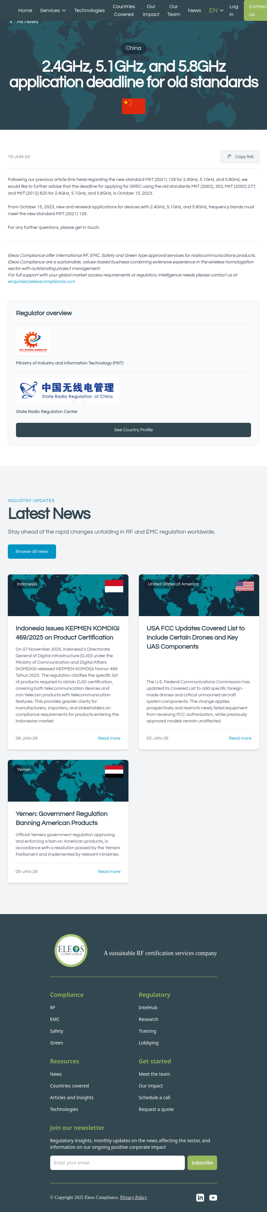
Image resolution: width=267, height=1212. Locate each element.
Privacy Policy (133, 1197)
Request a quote (156, 1109)
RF (52, 1007)
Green (56, 1043)
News (194, 10)
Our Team (173, 10)
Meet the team (154, 1074)
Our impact (151, 1086)
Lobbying (149, 1043)
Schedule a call (155, 1097)
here (81, 179)
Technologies (89, 10)
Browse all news (32, 551)
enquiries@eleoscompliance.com (41, 281)
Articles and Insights (72, 1097)
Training (147, 1031)
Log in (234, 10)
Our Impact (151, 10)
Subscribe (202, 1163)
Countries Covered (124, 10)
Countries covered (69, 1086)
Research (148, 1019)
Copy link (240, 157)
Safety (56, 1031)
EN (216, 10)
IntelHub (148, 1007)
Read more (109, 738)
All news (23, 21)
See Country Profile (133, 430)
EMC (55, 1019)
